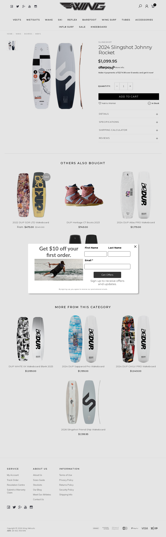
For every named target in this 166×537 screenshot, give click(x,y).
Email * (89, 260)
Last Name (114, 247)
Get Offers (107, 274)
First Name (91, 247)
